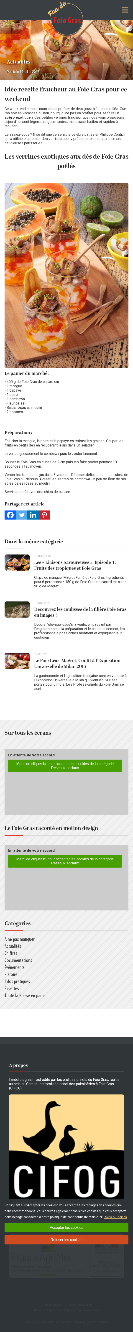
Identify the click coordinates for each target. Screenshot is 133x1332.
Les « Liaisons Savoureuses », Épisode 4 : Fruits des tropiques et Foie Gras (75, 565)
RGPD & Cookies (115, 1217)
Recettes (12, 988)
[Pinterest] (44, 515)
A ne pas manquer (20, 939)
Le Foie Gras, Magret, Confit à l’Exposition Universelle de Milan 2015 (77, 663)
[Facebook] (10, 515)
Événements (14, 967)
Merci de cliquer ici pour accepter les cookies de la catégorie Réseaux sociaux (65, 766)
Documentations (18, 960)
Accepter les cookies (66, 1227)
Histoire (11, 974)
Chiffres (11, 953)
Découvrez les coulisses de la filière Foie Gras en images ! (80, 612)
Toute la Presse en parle (25, 995)
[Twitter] (21, 515)
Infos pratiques (17, 981)
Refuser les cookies (66, 1240)
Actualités (19, 62)
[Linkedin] (33, 515)
